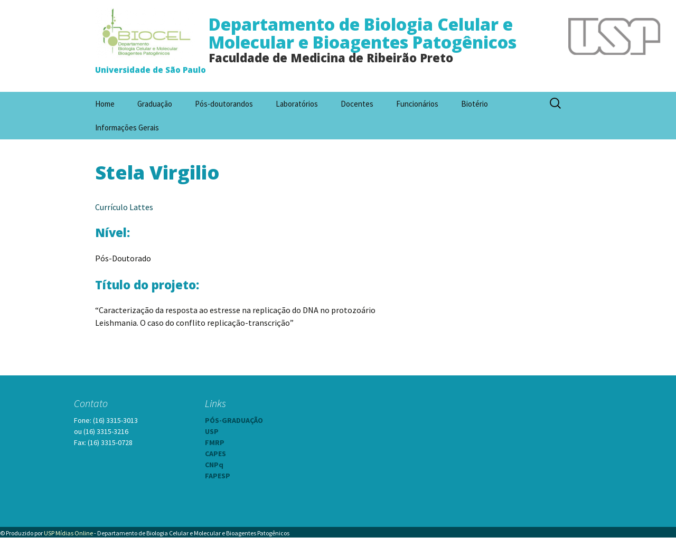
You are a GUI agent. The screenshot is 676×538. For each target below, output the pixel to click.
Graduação (154, 104)
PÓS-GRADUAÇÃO (234, 420)
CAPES (215, 453)
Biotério (474, 104)
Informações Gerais (127, 127)
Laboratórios (297, 104)
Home (105, 104)
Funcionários (417, 104)
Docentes (357, 104)
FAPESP (217, 475)
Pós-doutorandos (224, 104)
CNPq (214, 464)
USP (212, 431)
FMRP (214, 442)
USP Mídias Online (68, 533)
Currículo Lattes (124, 207)
